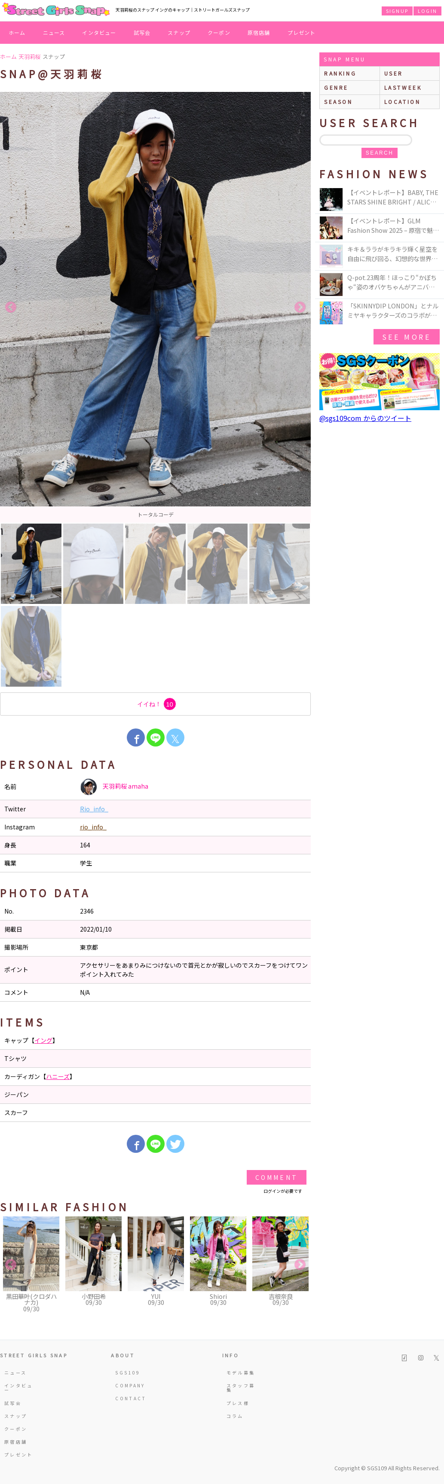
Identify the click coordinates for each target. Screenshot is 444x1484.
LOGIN (427, 10)
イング (43, 1040)
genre (336, 87)
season (338, 101)
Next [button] (300, 307)
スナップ (179, 32)
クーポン (219, 32)
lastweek (403, 87)
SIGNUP (397, 10)
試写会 (142, 32)
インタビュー (99, 32)
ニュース (54, 32)
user (393, 73)
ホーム (17, 32)
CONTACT (131, 1398)
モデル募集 (241, 1372)
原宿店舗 (259, 32)
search (379, 153)
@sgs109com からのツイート (365, 418)
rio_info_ (93, 827)
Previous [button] (10, 307)
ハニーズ (58, 1076)
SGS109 (127, 1372)
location (402, 101)
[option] (155, 307)
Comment (276, 1177)
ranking (340, 73)
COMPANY (130, 1385)
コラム (235, 1416)
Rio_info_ (94, 808)
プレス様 (238, 1403)
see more (406, 337)
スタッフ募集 (241, 1387)
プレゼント (302, 32)
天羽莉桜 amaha (114, 786)
